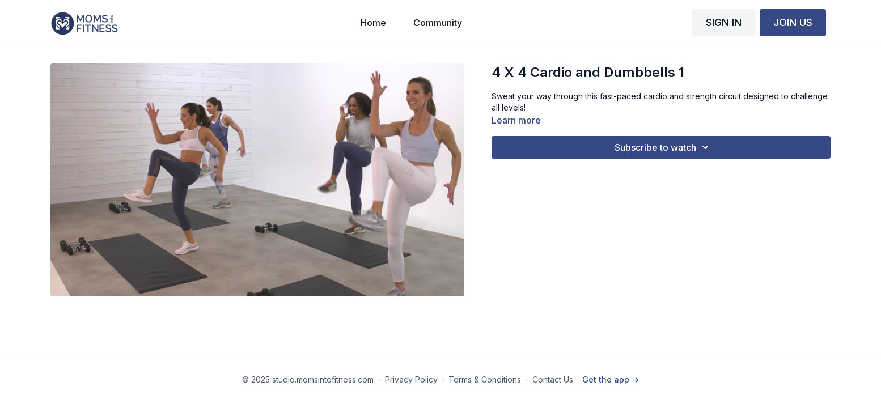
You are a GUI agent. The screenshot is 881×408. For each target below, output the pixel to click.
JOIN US (792, 22)
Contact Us (552, 379)
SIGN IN (724, 22)
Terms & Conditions (484, 379)
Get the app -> (610, 379)
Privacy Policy (411, 379)
